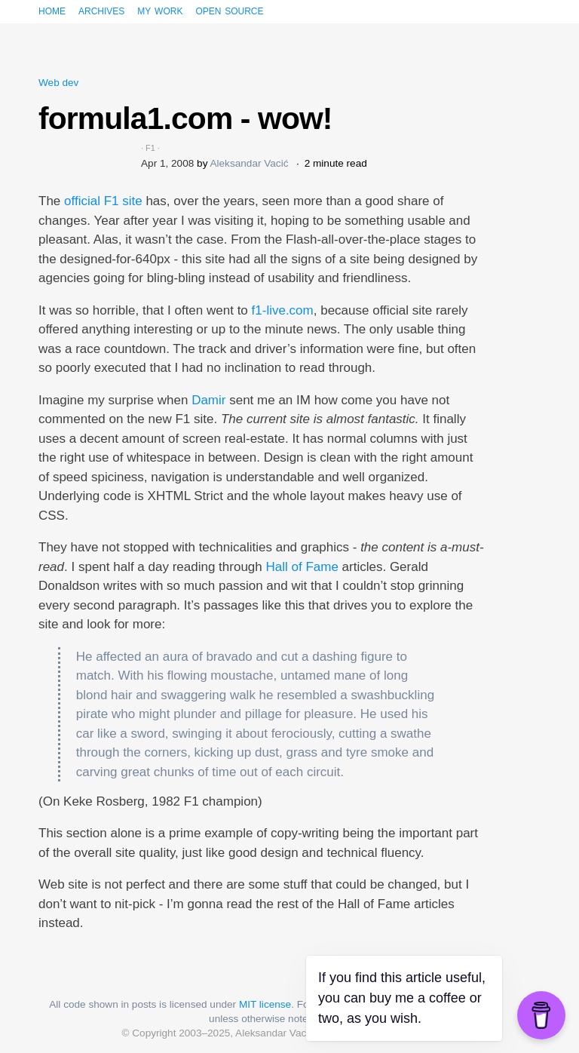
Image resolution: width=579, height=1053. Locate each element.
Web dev (58, 82)
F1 (150, 147)
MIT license (265, 1004)
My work (159, 10)
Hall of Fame (302, 567)
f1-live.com (283, 310)
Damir (208, 400)
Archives (101, 10)
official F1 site (103, 201)
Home (52, 10)
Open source (229, 10)
